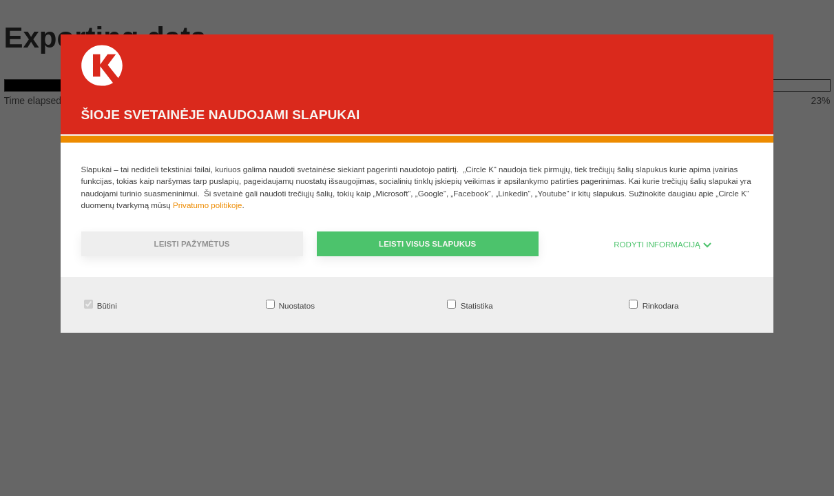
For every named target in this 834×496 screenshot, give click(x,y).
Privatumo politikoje (207, 204)
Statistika (469, 305)
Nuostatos (290, 305)
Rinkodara (653, 305)
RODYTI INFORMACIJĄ (663, 244)
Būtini (100, 305)
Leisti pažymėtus (192, 243)
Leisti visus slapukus (427, 243)
